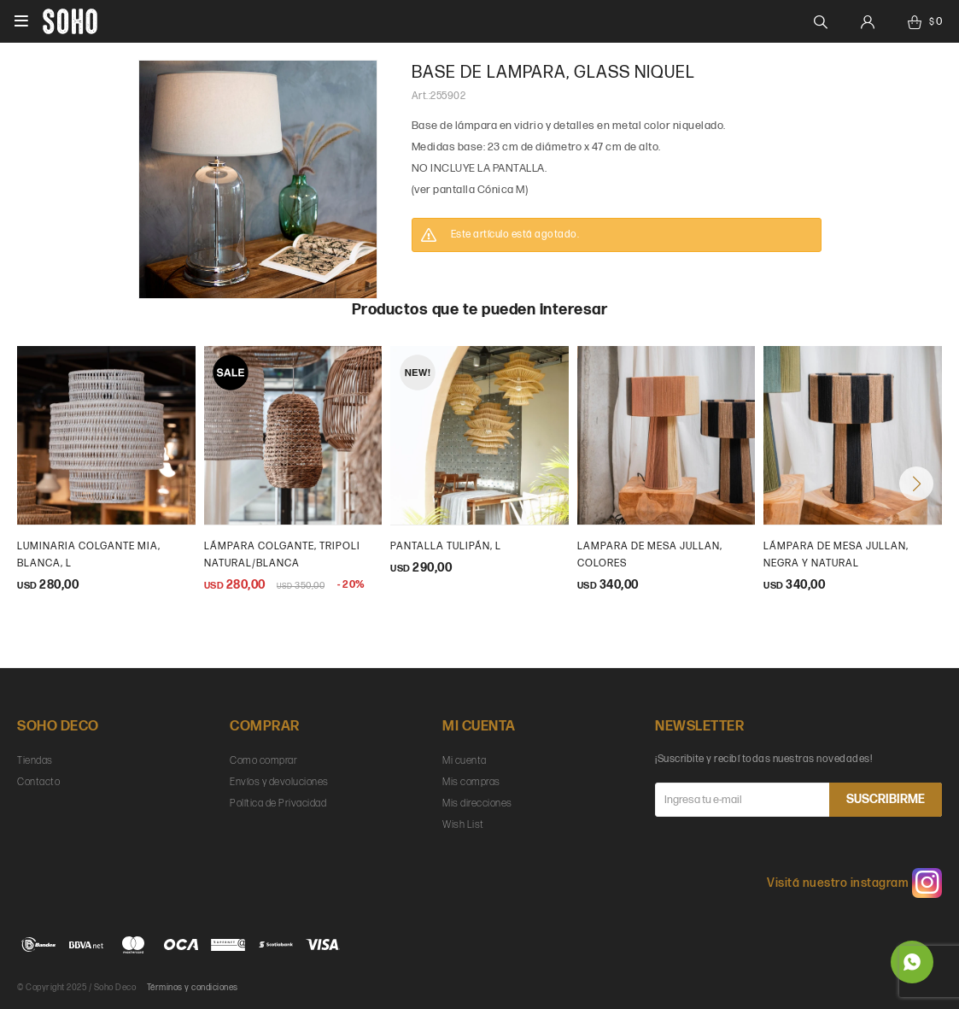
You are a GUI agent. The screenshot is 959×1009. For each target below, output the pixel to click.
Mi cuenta (464, 760)
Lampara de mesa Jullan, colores (649, 555)
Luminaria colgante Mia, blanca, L (89, 555)
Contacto (38, 782)
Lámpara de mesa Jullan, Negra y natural (836, 555)
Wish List (463, 824)
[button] (916, 483)
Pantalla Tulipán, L (445, 546)
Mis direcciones (477, 803)
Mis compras (471, 782)
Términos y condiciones (192, 988)
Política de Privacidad (278, 803)
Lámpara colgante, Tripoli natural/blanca (282, 555)
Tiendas (35, 760)
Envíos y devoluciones (279, 782)
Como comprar (263, 760)
